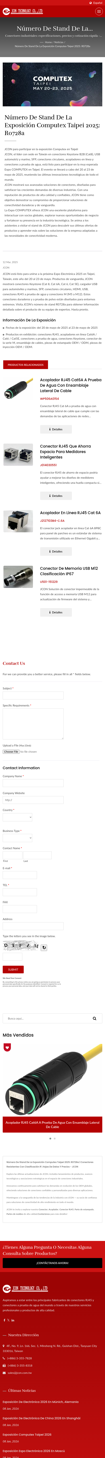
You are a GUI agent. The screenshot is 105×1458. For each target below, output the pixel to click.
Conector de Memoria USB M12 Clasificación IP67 (69, 571)
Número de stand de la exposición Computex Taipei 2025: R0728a (52, 46)
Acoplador (53, 1209)
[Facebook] (4, 1320)
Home (48, 42)
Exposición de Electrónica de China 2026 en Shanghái (41, 1418)
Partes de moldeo (15, 1214)
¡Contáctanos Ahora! (52, 1263)
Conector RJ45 (66, 1209)
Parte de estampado (84, 1209)
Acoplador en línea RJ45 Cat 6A (70, 512)
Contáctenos (44, 1214)
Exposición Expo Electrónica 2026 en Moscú (34, 1451)
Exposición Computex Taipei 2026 (27, 1435)
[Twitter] (8, 1320)
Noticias (58, 42)
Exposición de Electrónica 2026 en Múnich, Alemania (41, 1402)
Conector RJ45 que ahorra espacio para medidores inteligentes (65, 452)
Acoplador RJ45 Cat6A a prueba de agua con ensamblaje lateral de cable (67, 385)
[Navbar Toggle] (99, 11)
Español (97, 2)
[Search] (45, 1018)
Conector (43, 1209)
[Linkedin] (13, 1320)
